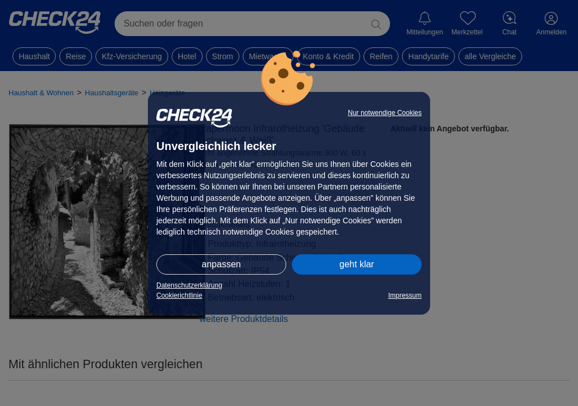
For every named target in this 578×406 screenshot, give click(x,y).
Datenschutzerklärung (189, 285)
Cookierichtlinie (179, 295)
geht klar (356, 264)
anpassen (221, 264)
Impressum (405, 295)
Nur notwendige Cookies (385, 113)
